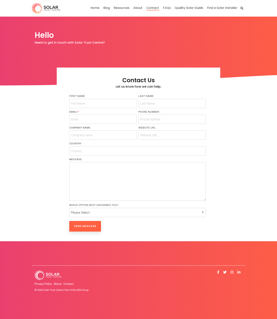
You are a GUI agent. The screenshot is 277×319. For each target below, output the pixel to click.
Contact (152, 8)
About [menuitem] (58, 284)
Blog (106, 8)
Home (94, 8)
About (138, 8)
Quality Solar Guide (189, 8)
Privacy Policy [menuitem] (43, 284)
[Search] (241, 8)
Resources (121, 8)
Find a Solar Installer (222, 8)
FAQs (167, 8)
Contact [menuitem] (68, 284)
